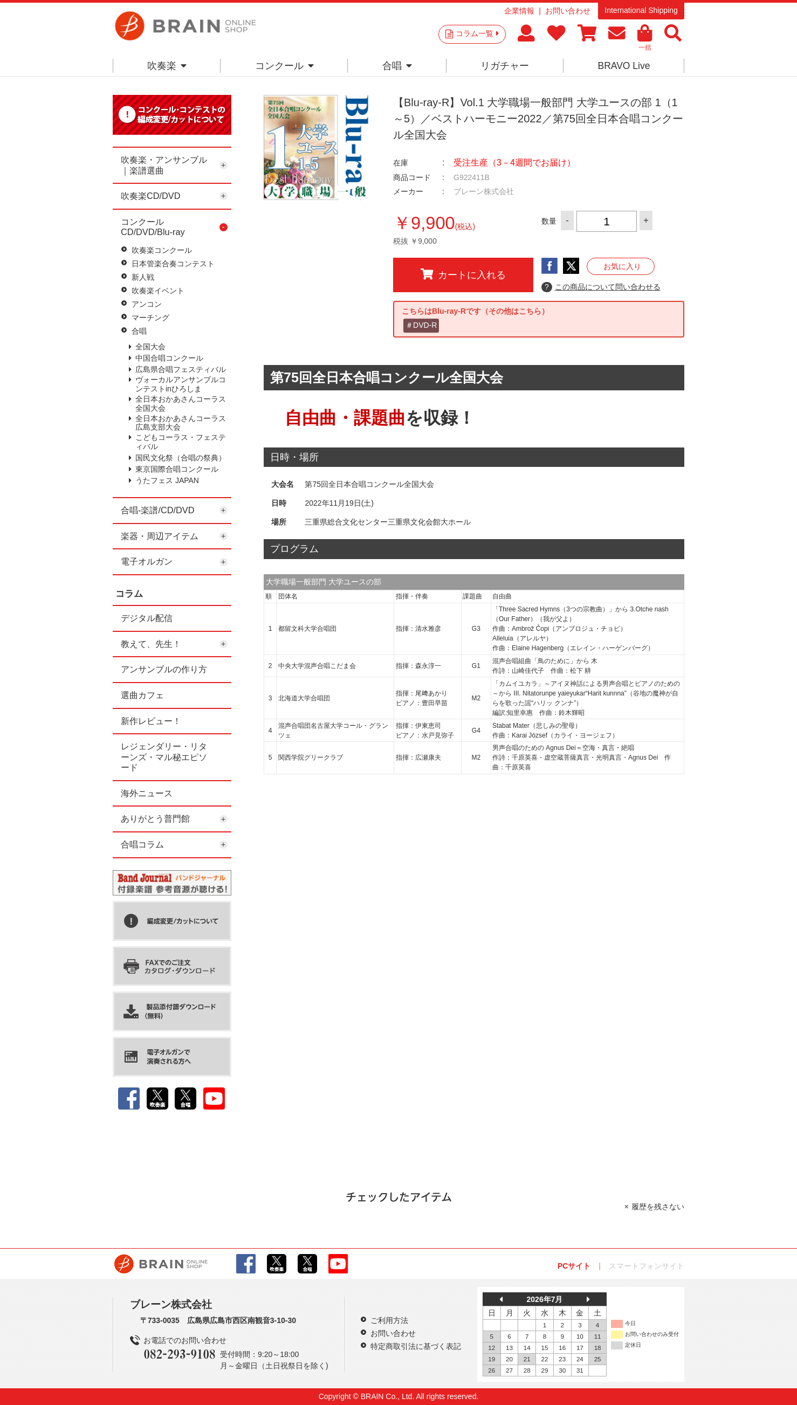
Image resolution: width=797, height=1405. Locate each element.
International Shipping (640, 10)
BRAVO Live (623, 65)
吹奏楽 (167, 65)
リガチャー (504, 65)
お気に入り (622, 266)
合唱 (397, 65)
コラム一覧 (477, 33)
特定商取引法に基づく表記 (415, 1346)
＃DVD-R (421, 325)
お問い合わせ (567, 10)
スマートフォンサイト (646, 1266)
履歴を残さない (657, 1206)
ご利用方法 (389, 1320)
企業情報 (519, 10)
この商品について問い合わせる (601, 287)
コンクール (284, 65)
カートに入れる (463, 274)
